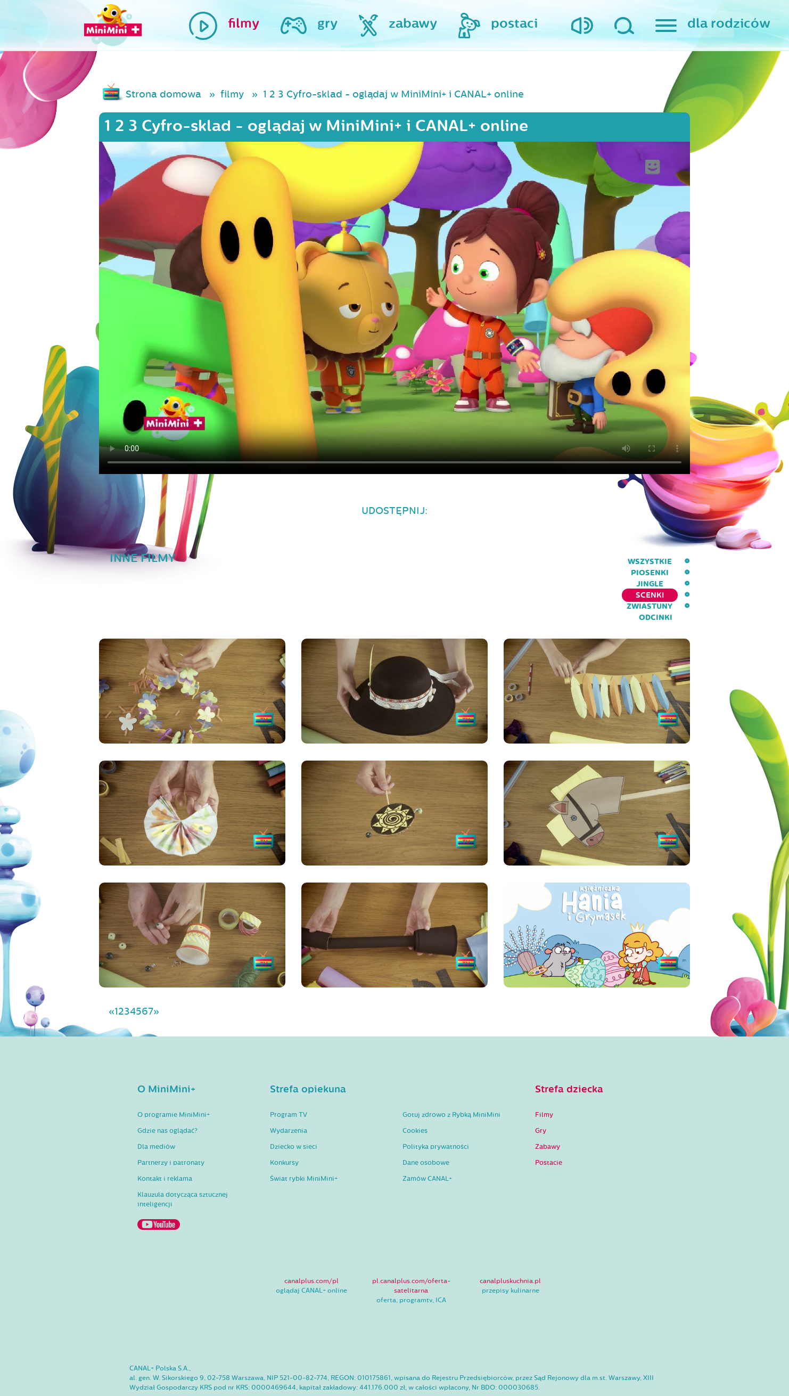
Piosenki (436, 562)
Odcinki (673, 562)
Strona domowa (163, 94)
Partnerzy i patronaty (170, 1120)
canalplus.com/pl (311, 1239)
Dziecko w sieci (293, 1104)
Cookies (415, 1088)
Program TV (288, 1073)
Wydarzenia (288, 1088)
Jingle (486, 562)
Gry (540, 1088)
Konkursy (284, 1120)
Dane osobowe (425, 1120)
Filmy (544, 1073)
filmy (232, 94)
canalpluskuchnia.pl (510, 1239)
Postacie (548, 1120)
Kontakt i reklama (164, 1136)
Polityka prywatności (435, 1104)
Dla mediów (156, 1104)
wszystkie (377, 562)
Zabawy (547, 1104)
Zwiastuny (615, 562)
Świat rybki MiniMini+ (304, 1136)
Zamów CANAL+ (427, 1136)
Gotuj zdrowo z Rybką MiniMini (451, 1073)
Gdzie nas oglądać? (167, 1088)
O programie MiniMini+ (173, 1073)
